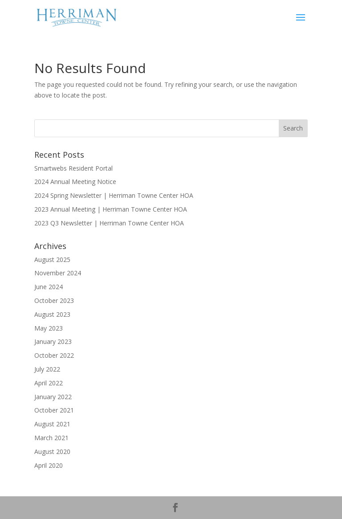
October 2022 (54, 355)
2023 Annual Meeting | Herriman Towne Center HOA (110, 209)
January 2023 (53, 341)
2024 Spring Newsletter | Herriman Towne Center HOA (113, 195)
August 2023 (52, 314)
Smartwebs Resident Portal (73, 168)
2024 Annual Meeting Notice (75, 181)
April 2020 (48, 465)
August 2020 (52, 451)
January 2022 (53, 396)
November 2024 (57, 273)
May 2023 (48, 328)
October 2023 (54, 300)
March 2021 (51, 437)
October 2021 (54, 410)
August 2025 (52, 259)
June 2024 (48, 286)
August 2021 (52, 424)
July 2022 (47, 369)
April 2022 (48, 383)
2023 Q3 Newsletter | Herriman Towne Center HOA (109, 223)
